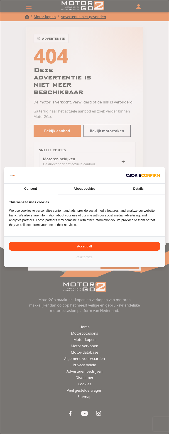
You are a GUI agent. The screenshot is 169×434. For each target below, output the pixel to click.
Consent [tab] (30, 188)
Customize (84, 257)
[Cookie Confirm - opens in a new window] (143, 175)
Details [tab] (138, 188)
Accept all (84, 246)
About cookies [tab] (84, 188)
